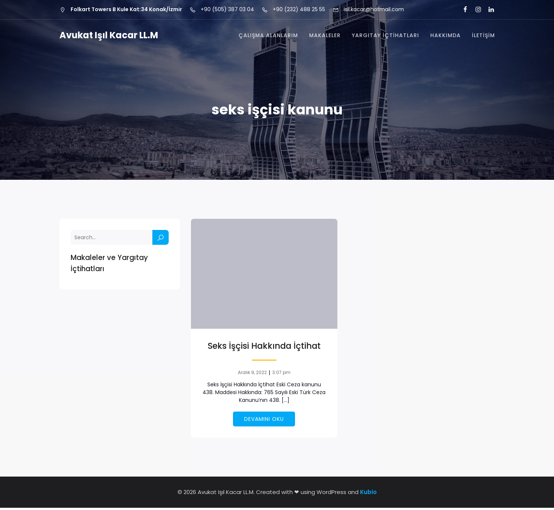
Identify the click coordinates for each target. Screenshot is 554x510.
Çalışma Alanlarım (268, 36)
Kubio (368, 494)
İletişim (483, 36)
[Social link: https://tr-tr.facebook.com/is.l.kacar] (462, 10)
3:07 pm (281, 374)
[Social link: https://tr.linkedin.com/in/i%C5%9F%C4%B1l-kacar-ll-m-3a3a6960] (488, 10)
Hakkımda (445, 36)
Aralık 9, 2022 (252, 374)
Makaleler (325, 36)
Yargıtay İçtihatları (385, 36)
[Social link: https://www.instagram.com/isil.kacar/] (475, 10)
